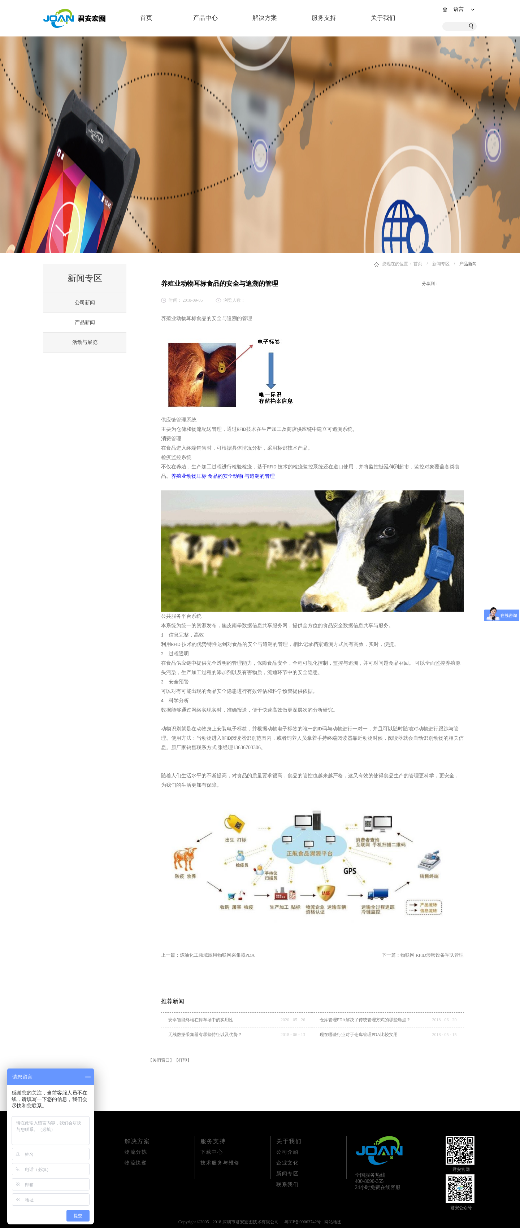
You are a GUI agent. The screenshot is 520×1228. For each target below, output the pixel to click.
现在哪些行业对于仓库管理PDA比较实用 (359, 1034)
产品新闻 (468, 263)
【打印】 (182, 1060)
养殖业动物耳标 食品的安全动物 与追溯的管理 (223, 476)
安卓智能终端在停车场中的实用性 (200, 1019)
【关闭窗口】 (161, 1060)
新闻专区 (441, 263)
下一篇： (423, 955)
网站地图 (332, 1221)
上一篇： (208, 955)
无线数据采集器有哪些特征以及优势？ (205, 1034)
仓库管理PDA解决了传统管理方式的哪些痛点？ (365, 1019)
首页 (146, 17)
